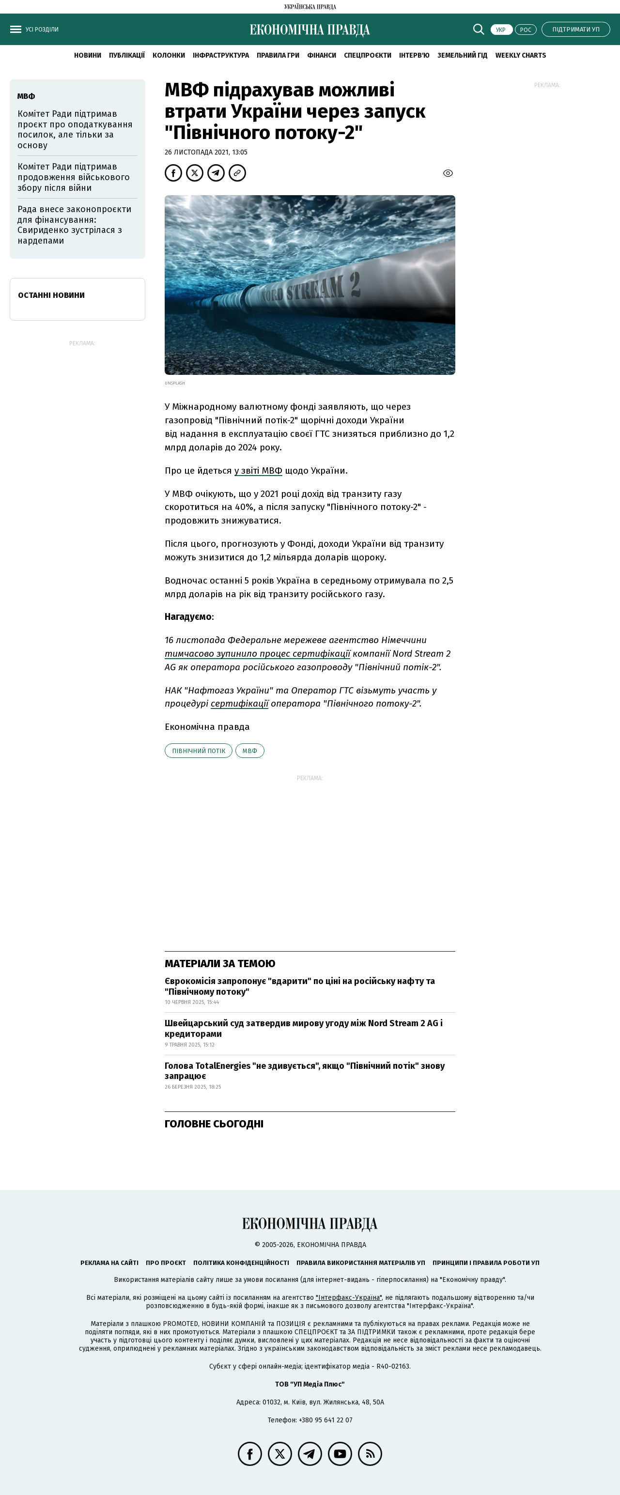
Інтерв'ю (414, 55)
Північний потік (198, 751)
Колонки (169, 55)
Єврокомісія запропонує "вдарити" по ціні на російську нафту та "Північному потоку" (300, 986)
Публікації (127, 55)
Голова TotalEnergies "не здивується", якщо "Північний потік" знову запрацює (305, 1071)
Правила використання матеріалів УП (360, 1262)
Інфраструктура (221, 55)
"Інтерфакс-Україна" (349, 1298)
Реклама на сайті (109, 1262)
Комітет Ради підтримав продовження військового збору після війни (73, 177)
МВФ (250, 751)
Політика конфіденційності (241, 1262)
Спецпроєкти (367, 55)
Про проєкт (166, 1262)
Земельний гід (462, 55)
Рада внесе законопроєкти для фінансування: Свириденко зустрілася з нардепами (74, 225)
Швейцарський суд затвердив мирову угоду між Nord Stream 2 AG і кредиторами (304, 1028)
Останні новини (51, 295)
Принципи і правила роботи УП (486, 1262)
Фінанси (321, 55)
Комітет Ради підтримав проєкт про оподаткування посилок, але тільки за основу (75, 129)
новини (87, 55)
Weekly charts (521, 55)
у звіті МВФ (258, 470)
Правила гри (278, 55)
